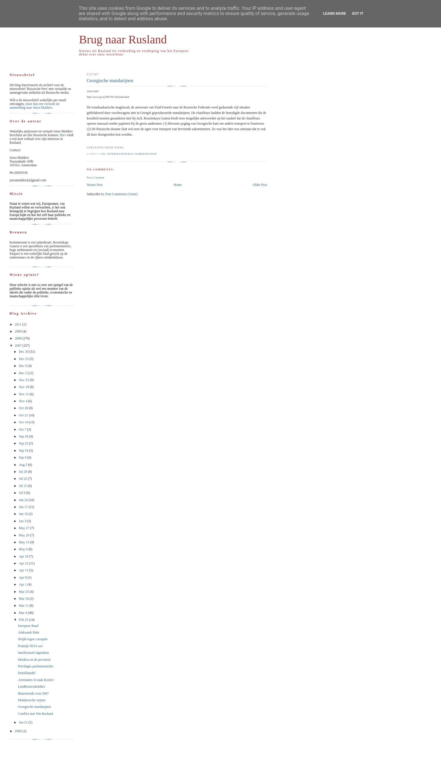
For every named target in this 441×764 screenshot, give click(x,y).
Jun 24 (24, 500)
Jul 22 (23, 479)
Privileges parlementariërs (35, 666)
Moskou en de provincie (34, 660)
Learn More (334, 13)
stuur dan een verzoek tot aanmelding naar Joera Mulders (34, 106)
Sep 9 (23, 457)
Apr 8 (23, 578)
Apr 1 (23, 584)
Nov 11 (24, 394)
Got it (357, 13)
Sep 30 (24, 436)
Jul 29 (23, 472)
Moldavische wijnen (31, 700)
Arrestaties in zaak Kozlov (36, 680)
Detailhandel (26, 673)
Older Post (260, 185)
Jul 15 (23, 486)
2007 (18, 346)
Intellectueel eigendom (33, 653)
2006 (18, 731)
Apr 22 (24, 563)
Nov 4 (23, 401)
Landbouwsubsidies (31, 687)
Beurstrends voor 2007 (33, 693)
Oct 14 (24, 422)
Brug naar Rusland (123, 39)
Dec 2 (23, 373)
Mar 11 (24, 606)
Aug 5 (23, 465)
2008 (18, 338)
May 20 (24, 535)
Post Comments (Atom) (121, 194)
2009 (18, 331)
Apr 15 (24, 570)
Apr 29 (24, 556)
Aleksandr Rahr (28, 632)
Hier (63, 135)
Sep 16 (24, 451)
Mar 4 (23, 613)
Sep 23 (24, 443)
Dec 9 (23, 366)
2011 (18, 324)
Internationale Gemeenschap (132, 153)
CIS (102, 153)
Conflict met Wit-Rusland (35, 714)
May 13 (24, 542)
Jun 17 (24, 507)
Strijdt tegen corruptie (33, 639)
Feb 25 (24, 620)
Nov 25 (24, 380)
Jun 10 (24, 514)
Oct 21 (24, 415)
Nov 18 (24, 387)
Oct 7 (23, 429)
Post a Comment (95, 177)
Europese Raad (28, 626)
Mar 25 (24, 592)
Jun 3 (23, 521)
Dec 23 (24, 359)
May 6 (23, 549)
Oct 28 (24, 408)
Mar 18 (24, 599)
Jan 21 (23, 722)
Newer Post (94, 185)
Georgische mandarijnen (110, 80)
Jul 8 (22, 493)
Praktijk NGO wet (30, 646)
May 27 (24, 528)
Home (177, 185)
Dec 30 (24, 352)
